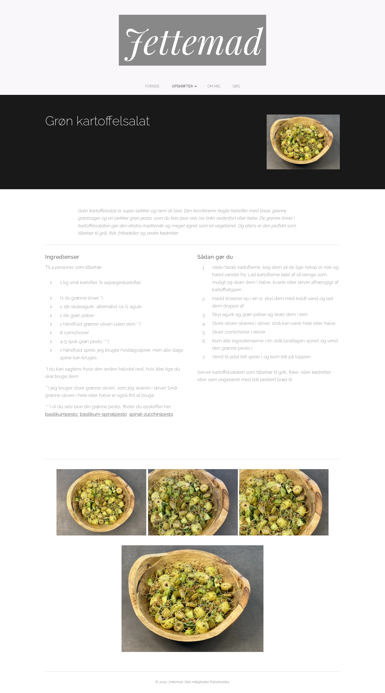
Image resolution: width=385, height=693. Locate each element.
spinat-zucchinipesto (151, 414)
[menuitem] (154, 86)
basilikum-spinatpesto (103, 414)
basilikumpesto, (62, 414)
